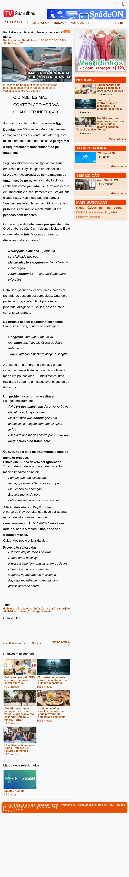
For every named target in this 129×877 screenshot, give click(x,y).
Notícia (36, 643)
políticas (105, 207)
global (113, 212)
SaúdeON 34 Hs (14, 790)
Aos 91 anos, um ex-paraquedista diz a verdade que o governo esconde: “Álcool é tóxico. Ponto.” (19, 714)
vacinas (81, 212)
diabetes (8, 608)
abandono (82, 216)
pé (17, 608)
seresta (46, 611)
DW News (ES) (105, 153)
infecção (39, 608)
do (68, 608)
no (48, 608)
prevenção (24, 611)
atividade (95, 216)
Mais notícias (117, 139)
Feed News (29, 40)
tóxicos (92, 207)
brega (36, 611)
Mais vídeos (118, 166)
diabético (27, 608)
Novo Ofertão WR (107, 180)
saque (80, 207)
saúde (61, 608)
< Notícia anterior (14, 643)
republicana (96, 212)
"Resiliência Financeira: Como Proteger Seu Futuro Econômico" (19, 748)
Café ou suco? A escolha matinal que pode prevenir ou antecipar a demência (51, 712)
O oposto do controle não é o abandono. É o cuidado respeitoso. (52, 680)
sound (118, 207)
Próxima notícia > (60, 643)
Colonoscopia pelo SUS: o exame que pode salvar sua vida (20, 680)
